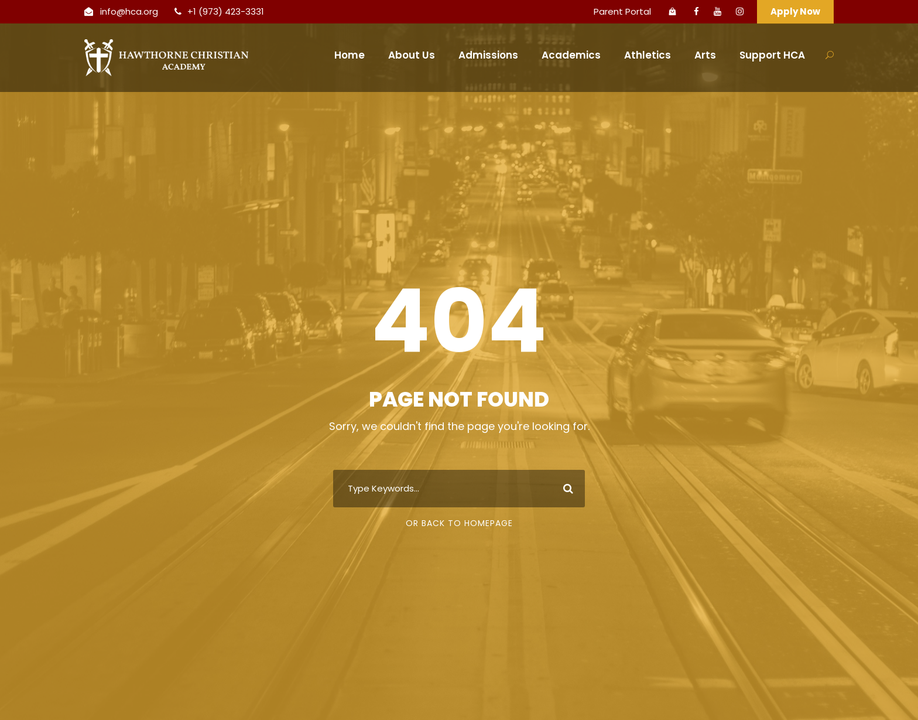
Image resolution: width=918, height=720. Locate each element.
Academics (571, 55)
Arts (705, 55)
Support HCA (772, 55)
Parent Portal (622, 11)
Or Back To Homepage (459, 523)
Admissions (488, 55)
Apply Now (795, 11)
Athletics (647, 55)
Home (349, 55)
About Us (411, 55)
